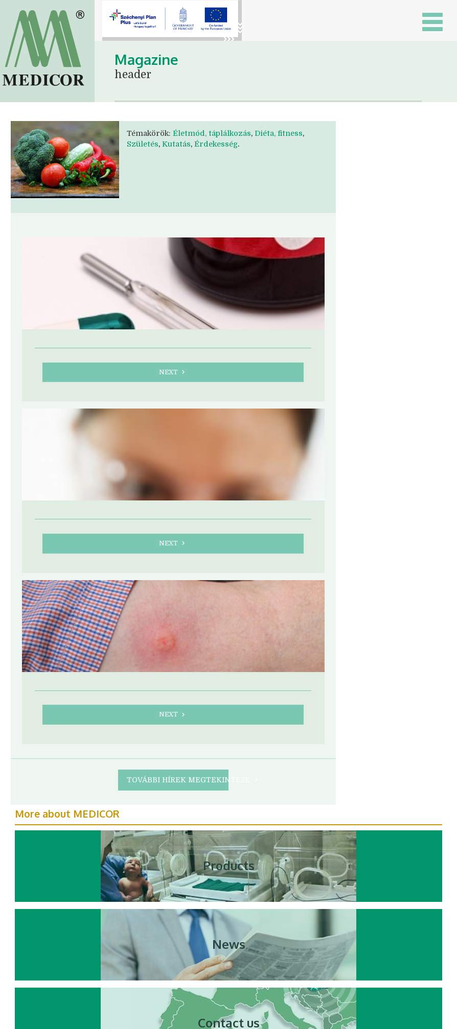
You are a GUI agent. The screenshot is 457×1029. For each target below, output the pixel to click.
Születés (142, 144)
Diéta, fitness (279, 133)
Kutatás (176, 144)
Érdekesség (216, 144)
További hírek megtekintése (177, 779)
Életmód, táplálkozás (212, 133)
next (173, 372)
